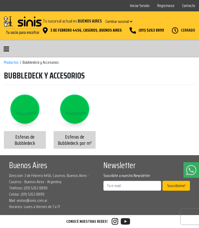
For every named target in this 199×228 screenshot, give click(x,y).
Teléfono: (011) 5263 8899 (28, 188)
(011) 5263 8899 (151, 30)
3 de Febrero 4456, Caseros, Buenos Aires (86, 30)
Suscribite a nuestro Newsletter (126, 176)
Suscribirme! (176, 185)
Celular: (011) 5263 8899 (26, 194)
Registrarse (165, 5)
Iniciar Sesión (140, 5)
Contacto (188, 5)
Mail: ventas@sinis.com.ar (28, 200)
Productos (11, 62)
